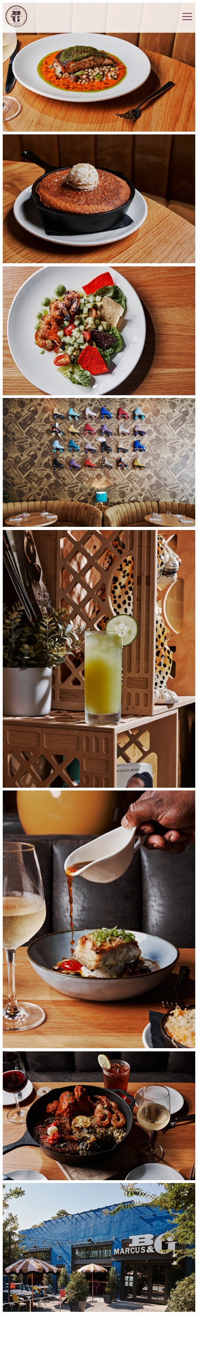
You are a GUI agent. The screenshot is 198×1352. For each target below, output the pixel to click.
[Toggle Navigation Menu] (187, 16)
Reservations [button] (99, 1323)
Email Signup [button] (99, 1342)
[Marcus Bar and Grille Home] (16, 16)
